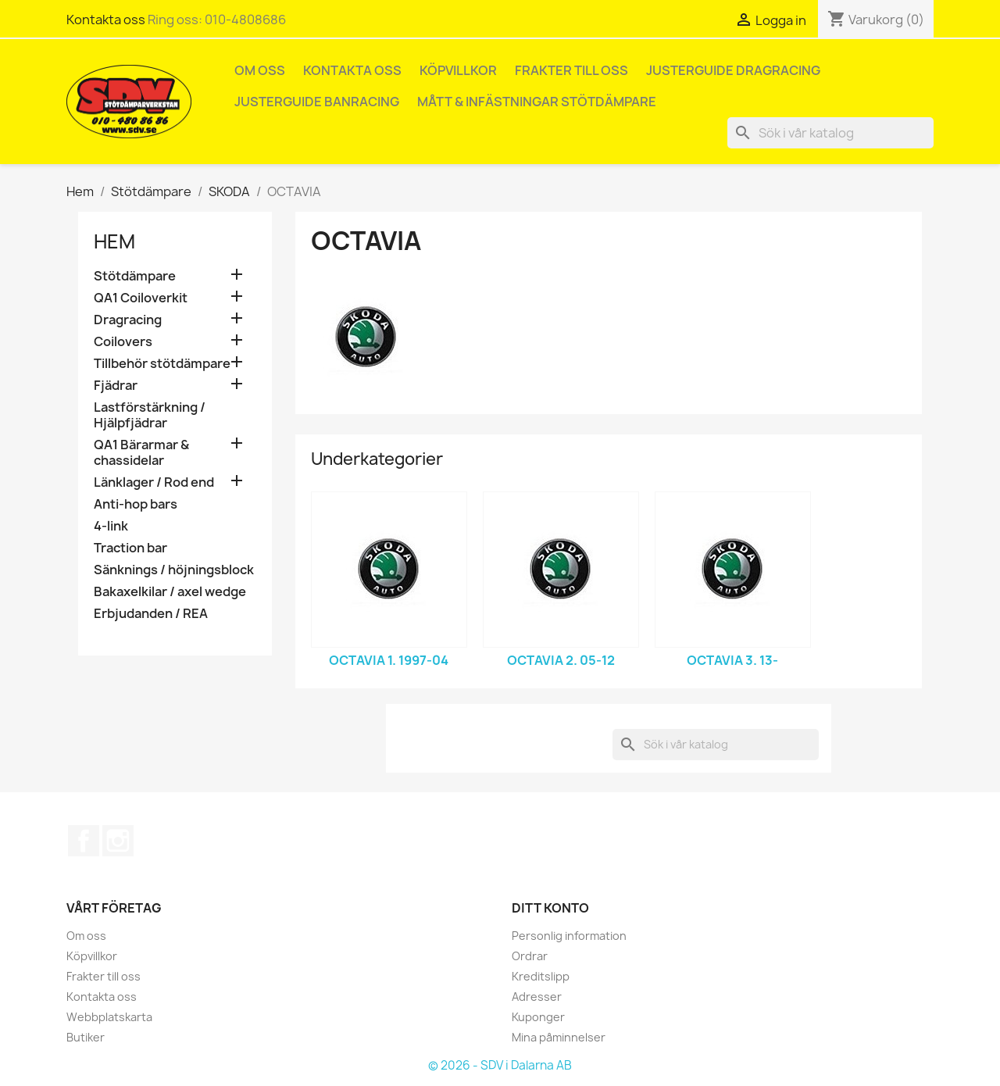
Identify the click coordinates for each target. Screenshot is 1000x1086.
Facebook (83, 840)
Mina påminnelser (558, 1037)
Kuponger (538, 1016)
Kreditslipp (541, 976)
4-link (111, 526)
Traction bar (130, 548)
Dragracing (128, 320)
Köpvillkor (458, 70)
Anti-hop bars (135, 504)
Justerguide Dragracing (733, 70)
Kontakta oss (105, 19)
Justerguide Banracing (316, 101)
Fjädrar (116, 385)
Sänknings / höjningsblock (174, 570)
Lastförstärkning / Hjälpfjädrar (149, 415)
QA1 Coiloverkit (141, 298)
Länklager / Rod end (154, 482)
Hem (114, 241)
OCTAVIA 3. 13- (732, 660)
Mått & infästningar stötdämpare (536, 101)
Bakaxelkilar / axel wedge (170, 592)
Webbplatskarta (109, 1016)
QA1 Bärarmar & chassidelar (141, 453)
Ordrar (530, 955)
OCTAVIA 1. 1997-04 (388, 660)
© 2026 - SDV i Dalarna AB (500, 1065)
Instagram (118, 840)
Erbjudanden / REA (151, 614)
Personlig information (569, 935)
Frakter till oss (571, 70)
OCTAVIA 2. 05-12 (561, 660)
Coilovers (123, 342)
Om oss (259, 70)
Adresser (537, 996)
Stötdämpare (135, 276)
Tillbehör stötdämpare (162, 363)
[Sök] (830, 132)
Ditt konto (550, 907)
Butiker (85, 1037)
